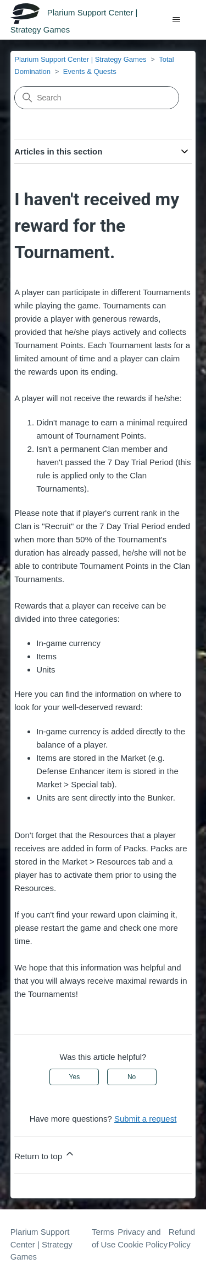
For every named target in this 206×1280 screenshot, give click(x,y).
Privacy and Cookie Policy (143, 1238)
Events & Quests (89, 71)
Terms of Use (103, 1238)
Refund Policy (182, 1238)
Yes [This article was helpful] (74, 1077)
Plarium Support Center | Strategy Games (80, 59)
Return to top (44, 1154)
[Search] (97, 98)
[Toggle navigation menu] (176, 20)
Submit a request (145, 1118)
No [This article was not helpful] (131, 1077)
